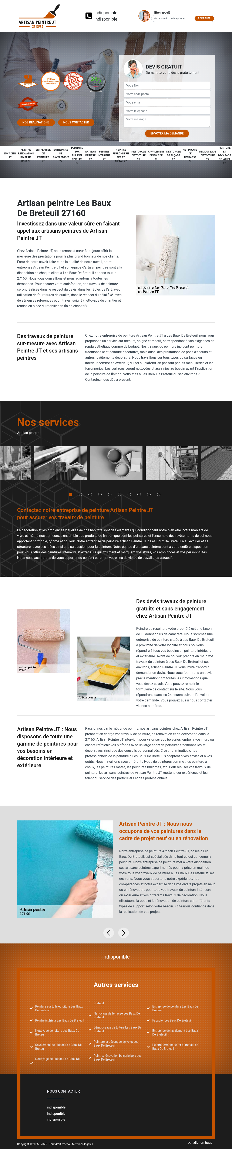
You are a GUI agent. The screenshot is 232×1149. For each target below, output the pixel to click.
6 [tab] (119, 494)
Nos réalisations (36, 122)
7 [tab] (129, 494)
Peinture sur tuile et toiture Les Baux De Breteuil (59, 1008)
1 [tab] (70, 494)
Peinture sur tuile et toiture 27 (77, 155)
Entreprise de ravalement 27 (61, 155)
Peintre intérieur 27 (104, 155)
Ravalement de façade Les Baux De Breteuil (58, 1046)
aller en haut (199, 1143)
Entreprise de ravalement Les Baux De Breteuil (175, 1032)
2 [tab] (80, 494)
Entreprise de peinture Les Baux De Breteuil (175, 1008)
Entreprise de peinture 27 (43, 155)
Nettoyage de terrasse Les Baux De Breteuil (117, 1015)
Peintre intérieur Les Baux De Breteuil (59, 1020)
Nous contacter (76, 122)
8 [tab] (139, 494)
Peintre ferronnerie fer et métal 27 (121, 155)
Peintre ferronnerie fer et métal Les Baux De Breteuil (175, 1046)
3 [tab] (90, 494)
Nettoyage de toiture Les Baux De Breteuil (57, 1032)
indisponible (105, 12)
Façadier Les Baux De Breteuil (172, 1020)
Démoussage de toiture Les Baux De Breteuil (118, 1029)
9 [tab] (149, 494)
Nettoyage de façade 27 (173, 155)
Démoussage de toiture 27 (207, 155)
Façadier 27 (10, 155)
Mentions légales (82, 1144)
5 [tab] (109, 494)
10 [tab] (158, 494)
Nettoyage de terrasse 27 (190, 155)
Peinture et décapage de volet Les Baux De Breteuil (116, 1043)
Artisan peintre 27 (90, 155)
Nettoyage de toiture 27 (138, 155)
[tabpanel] (60, 464)
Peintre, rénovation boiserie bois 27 (26, 155)
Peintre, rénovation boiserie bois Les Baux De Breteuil (117, 1057)
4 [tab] (100, 494)
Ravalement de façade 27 (156, 155)
